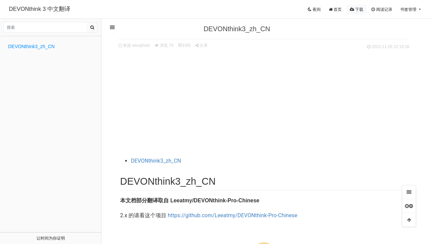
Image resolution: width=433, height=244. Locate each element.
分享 (201, 45)
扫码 (184, 45)
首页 (335, 9)
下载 (356, 9)
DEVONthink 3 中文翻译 (39, 9)
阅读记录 (381, 9)
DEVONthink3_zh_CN (156, 161)
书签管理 (408, 9)
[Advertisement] (263, 102)
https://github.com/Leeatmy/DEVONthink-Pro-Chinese (232, 215)
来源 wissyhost (136, 45)
